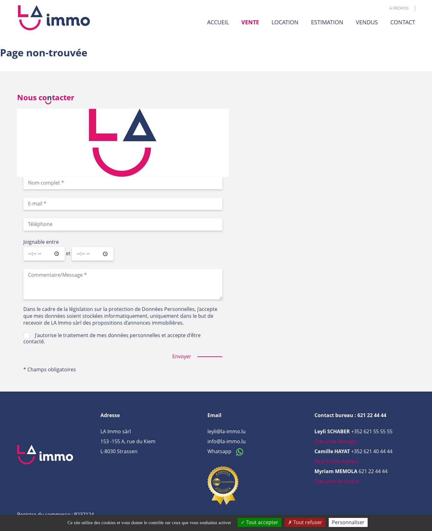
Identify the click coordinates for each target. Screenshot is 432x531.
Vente (250, 22)
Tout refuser (305, 522)
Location (285, 22)
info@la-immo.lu (226, 441)
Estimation (327, 22)
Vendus (367, 22)
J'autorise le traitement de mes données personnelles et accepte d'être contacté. (112, 338)
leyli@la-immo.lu (226, 431)
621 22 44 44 (373, 471)
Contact (402, 22)
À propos (399, 8)
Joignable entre (41, 242)
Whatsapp (227, 451)
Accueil (218, 22)
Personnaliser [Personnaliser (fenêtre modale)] (348, 522)
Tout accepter (259, 522)
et (68, 254)
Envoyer (181, 356)
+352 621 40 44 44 (372, 451)
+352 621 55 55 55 (372, 431)
